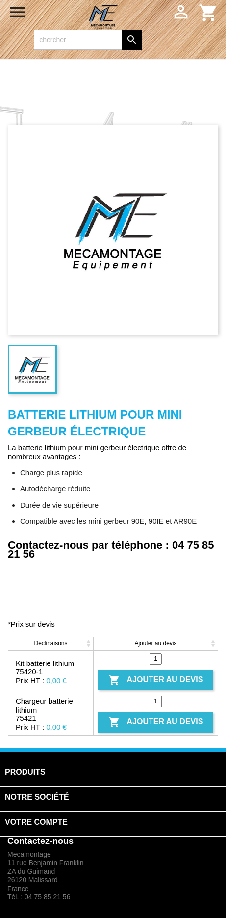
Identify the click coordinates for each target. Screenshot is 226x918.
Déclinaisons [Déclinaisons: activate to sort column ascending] (50, 643)
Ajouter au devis (155, 680)
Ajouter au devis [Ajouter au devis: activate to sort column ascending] (155, 643)
